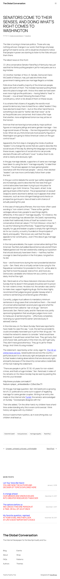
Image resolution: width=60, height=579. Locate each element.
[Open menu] (55, 3)
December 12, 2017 (51, 496)
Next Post (50, 448)
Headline (28, 36)
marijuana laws (22, 434)
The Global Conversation (14, 3)
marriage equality (35, 434)
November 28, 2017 (51, 518)
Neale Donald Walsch (16, 36)
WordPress (53, 575)
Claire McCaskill (9, 434)
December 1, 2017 (51, 507)
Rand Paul (47, 434)
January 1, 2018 (52, 485)
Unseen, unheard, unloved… (21, 448)
